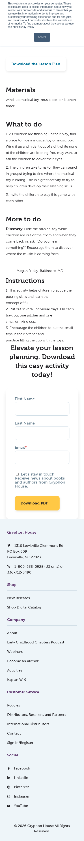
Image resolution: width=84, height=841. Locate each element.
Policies (13, 705)
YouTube (17, 806)
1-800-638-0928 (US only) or (35, 566)
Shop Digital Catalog (24, 607)
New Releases (18, 598)
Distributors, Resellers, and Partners (36, 714)
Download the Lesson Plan (35, 64)
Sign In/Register (20, 743)
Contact (14, 733)
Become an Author (23, 661)
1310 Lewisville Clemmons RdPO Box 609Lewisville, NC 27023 (35, 551)
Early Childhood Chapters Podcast (35, 642)
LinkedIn (17, 778)
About (12, 633)
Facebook (18, 768)
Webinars (15, 651)
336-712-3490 (19, 572)
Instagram (18, 796)
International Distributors (28, 724)
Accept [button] (42, 37)
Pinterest (18, 787)
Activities (14, 670)
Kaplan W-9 (16, 680)
